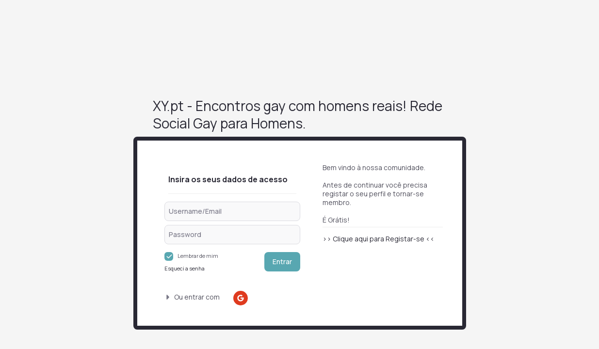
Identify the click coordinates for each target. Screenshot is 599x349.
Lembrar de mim (198, 255)
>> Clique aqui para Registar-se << (379, 238)
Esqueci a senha (184, 268)
